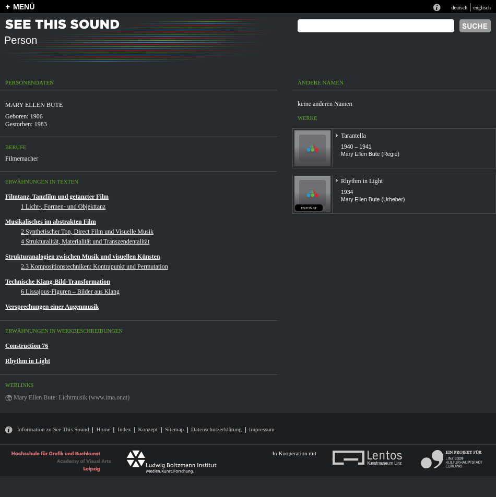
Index (124, 429)
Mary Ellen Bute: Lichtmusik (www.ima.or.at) (71, 397)
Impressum (262, 429)
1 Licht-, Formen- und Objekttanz (63, 206)
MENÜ (23, 7)
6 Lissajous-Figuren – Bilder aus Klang (70, 291)
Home (103, 429)
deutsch (459, 7)
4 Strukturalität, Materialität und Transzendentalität (85, 241)
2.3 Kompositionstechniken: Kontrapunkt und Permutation (94, 266)
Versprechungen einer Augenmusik (52, 306)
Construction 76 (26, 345)
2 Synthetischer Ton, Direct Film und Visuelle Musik (87, 231)
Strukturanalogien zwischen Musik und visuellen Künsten (82, 256)
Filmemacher (21, 158)
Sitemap (174, 429)
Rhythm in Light (27, 361)
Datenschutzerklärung (216, 429)
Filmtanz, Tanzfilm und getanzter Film (57, 196)
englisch (482, 7)
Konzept (148, 429)
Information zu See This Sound (53, 429)
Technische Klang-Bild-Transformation (57, 281)
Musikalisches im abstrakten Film (50, 221)
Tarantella (353, 135)
